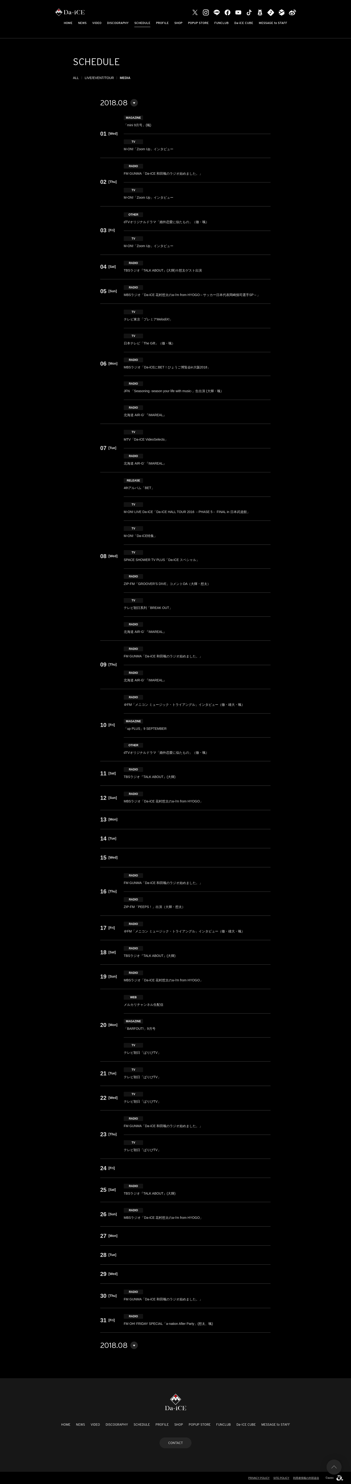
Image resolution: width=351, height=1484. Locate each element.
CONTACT (175, 1443)
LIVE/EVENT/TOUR (99, 78)
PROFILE (162, 23)
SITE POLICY (281, 1477)
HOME (68, 23)
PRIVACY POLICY (259, 1477)
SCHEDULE (142, 23)
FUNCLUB (221, 23)
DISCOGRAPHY (118, 23)
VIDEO (96, 23)
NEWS (82, 23)
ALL (76, 78)
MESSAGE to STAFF (273, 23)
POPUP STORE (198, 23)
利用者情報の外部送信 (306, 1477)
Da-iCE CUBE (243, 23)
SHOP (178, 23)
